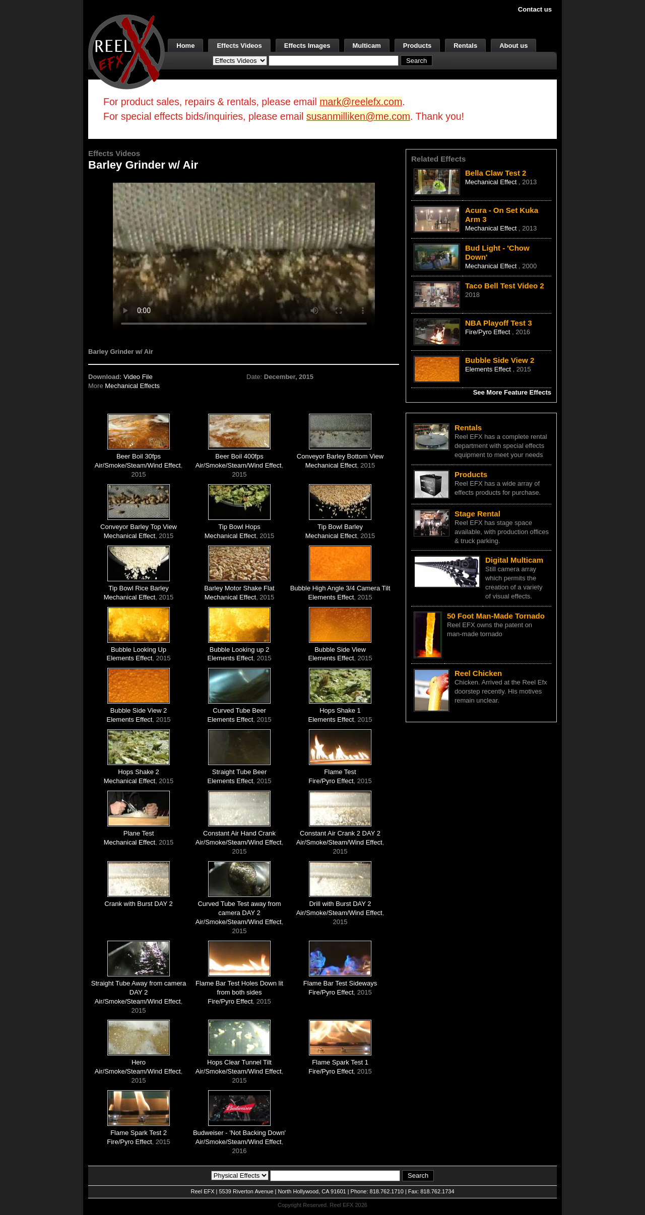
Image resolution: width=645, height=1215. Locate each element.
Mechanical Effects (132, 386)
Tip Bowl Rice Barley (138, 588)
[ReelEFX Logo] (126, 51)
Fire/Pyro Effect (330, 781)
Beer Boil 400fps (239, 456)
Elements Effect (331, 597)
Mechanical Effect (331, 465)
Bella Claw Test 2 (495, 173)
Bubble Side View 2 (138, 710)
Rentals (465, 45)
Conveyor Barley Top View (138, 526)
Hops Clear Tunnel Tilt (239, 1062)
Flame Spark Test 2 (138, 1132)
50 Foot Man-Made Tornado (496, 616)
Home (185, 45)
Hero (139, 1062)
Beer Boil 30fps (138, 456)
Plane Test (138, 833)
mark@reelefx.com (360, 101)
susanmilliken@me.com (358, 116)
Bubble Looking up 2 (240, 649)
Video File (138, 377)
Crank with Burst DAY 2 (138, 903)
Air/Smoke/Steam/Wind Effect (138, 465)
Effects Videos (239, 45)
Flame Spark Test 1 (340, 1062)
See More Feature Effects (512, 392)
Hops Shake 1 (340, 710)
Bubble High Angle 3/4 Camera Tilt (340, 588)
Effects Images (307, 45)
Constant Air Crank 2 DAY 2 (340, 833)
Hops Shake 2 (138, 772)
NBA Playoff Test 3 (498, 323)
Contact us (535, 9)
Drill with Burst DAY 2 (340, 903)
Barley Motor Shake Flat (239, 588)
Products (417, 45)
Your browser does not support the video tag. (244, 256)
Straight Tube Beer (239, 772)
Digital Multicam (514, 560)
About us (513, 45)
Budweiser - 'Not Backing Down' (239, 1132)
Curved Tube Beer (239, 710)
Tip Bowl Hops (239, 526)
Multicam (367, 45)
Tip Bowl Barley (340, 526)
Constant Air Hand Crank (239, 833)
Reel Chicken (478, 673)
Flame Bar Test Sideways (340, 983)
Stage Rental (477, 513)
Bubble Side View (340, 649)
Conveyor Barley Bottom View (340, 456)
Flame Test (340, 772)
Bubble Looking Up (138, 649)
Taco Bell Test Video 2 (504, 285)
